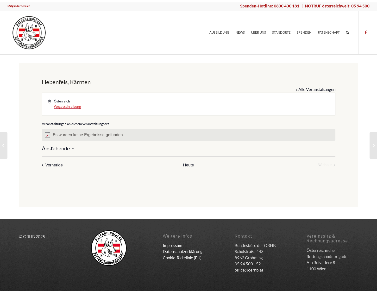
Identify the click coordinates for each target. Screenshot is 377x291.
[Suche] (347, 32)
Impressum (172, 245)
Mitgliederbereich (18, 6)
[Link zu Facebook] (366, 32)
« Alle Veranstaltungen (315, 89)
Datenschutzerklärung (182, 251)
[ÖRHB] (29, 32)
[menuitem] (18, 6)
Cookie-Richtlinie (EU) (182, 257)
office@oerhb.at (249, 270)
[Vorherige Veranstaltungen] (52, 165)
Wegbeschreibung (67, 106)
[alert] (188, 135)
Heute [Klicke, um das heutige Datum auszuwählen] (188, 165)
